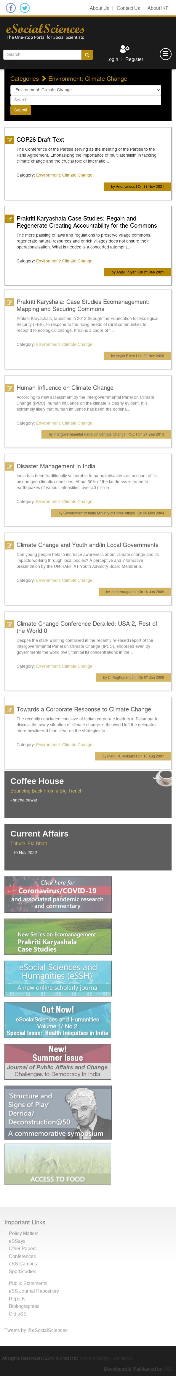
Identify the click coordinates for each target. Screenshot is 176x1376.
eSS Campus (23, 1261)
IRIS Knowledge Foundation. (103, 1358)
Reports (17, 1296)
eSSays (17, 1238)
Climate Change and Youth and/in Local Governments (88, 542)
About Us (99, 8)
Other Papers (23, 1245)
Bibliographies (24, 1303)
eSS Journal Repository (34, 1288)
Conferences (22, 1253)
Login (112, 59)
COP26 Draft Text (40, 140)
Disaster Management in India (56, 464)
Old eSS (18, 1311)
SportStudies (22, 1268)
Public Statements (28, 1281)
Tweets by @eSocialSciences (36, 1327)
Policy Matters (24, 1230)
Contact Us (128, 8)
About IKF (158, 8)
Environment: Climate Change (64, 175)
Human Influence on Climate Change (65, 385)
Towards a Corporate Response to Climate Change (84, 707)
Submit (20, 110)
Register (134, 59)
